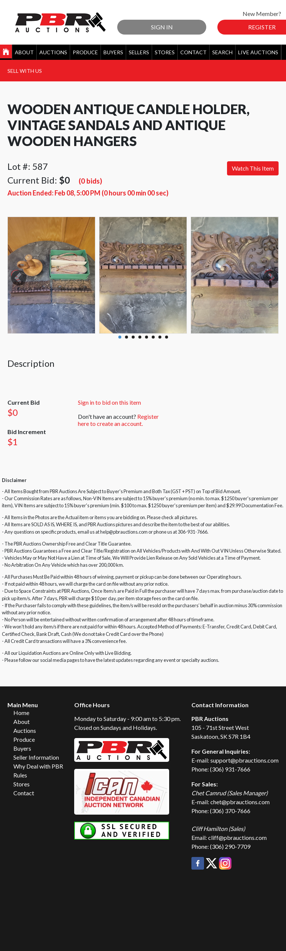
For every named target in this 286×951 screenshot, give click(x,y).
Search (222, 52)
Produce (85, 52)
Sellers (139, 52)
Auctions (53, 52)
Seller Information (36, 757)
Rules (20, 775)
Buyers (113, 52)
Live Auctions (258, 52)
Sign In (162, 26)
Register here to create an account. (118, 420)
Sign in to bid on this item (109, 402)
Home (21, 712)
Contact (193, 52)
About (24, 52)
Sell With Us (24, 71)
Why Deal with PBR (38, 766)
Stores (165, 52)
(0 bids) (90, 181)
